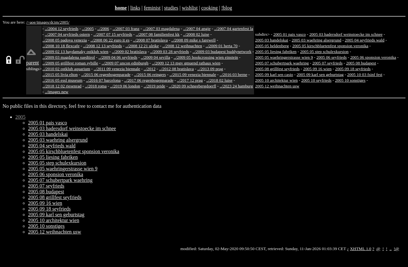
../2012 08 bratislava (176, 68)
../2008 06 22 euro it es (110, 40)
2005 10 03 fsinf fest (364, 74)
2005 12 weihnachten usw (277, 86)
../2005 (88, 28)
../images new (57, 91)
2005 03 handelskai (271, 40)
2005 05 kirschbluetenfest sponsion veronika (330, 45)
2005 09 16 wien (317, 68)
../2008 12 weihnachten (182, 45)
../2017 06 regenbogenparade (149, 80)
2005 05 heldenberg (272, 45)
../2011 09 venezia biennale (117, 68)
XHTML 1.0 (360, 248)
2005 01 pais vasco (289, 34)
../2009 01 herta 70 (221, 45)
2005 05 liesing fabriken (275, 51)
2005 (20, 117)
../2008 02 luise (196, 34)
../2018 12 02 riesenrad (62, 86)
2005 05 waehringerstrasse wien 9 (284, 57)
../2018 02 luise (219, 80)
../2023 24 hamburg (236, 86)
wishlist (190, 8)
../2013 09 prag (210, 68)
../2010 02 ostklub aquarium (66, 68)
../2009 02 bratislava (129, 51)
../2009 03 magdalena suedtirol (68, 57)
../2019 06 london (125, 86)
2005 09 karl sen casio (274, 74)
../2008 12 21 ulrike (142, 45)
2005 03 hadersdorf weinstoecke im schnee (345, 34)
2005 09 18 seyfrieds (352, 68)
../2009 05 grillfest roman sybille (70, 63)
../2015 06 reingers (150, 74)
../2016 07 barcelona (103, 80)
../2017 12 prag (190, 80)
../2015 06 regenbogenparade (106, 74)
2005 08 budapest (361, 63)
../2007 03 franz (126, 28)
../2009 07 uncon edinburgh (125, 63)
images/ (43, 22)
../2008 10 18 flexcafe (61, 45)
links (135, 8)
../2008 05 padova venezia (64, 40)
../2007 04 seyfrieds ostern (67, 34)
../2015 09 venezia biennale (193, 74)
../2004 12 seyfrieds (61, 28)
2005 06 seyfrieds (332, 57)
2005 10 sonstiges (350, 80)
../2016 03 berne (233, 74)
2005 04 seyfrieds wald (364, 40)
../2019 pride (154, 86)
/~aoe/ (31, 22)
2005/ (64, 22)
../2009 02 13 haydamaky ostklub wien (75, 51)
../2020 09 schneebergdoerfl (192, 86)
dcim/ (55, 22)
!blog (226, 8)
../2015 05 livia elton (60, 74)
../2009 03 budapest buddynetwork (222, 51)
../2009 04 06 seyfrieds (117, 57)
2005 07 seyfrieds (327, 63)
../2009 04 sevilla (155, 57)
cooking (209, 8)
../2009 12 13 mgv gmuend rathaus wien (186, 63)
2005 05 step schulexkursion (324, 51)
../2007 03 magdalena (161, 28)
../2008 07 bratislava (150, 40)
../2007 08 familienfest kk (157, 34)
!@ (396, 248)
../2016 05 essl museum (62, 80)
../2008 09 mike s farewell (193, 40)
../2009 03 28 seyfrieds (169, 51)
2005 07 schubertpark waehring (282, 63)
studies (171, 8)
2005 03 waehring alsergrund (316, 40)
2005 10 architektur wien (276, 80)
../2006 (103, 28)
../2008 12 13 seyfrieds (102, 45)
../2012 (150, 68)
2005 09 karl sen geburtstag (320, 74)
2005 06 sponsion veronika (373, 57)
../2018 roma (96, 86)
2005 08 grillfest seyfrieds (277, 68)
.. (391, 248)
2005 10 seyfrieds (316, 80)
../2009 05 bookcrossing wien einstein (206, 57)
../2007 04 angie (197, 28)
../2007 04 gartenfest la (233, 28)
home (121, 8)
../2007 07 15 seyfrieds (112, 34)
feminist (152, 8)
